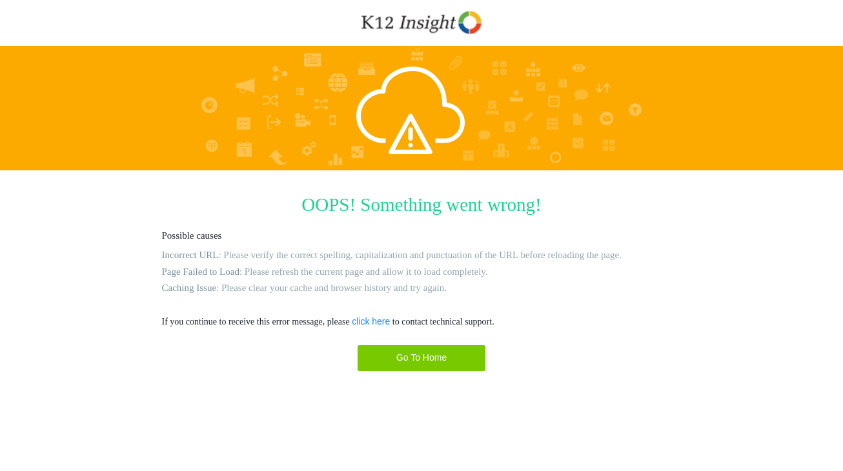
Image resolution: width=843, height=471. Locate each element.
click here (371, 321)
